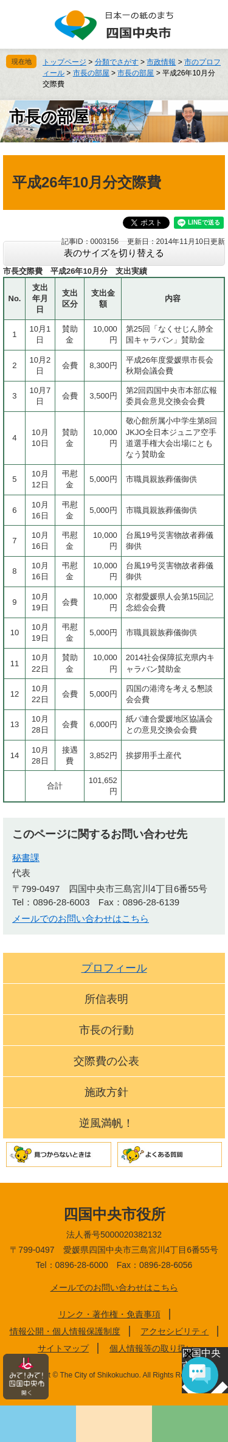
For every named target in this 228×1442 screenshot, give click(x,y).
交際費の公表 (106, 1061)
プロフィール (114, 968)
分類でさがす (117, 62)
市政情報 (161, 62)
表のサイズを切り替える (114, 253)
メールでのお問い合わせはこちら (80, 918)
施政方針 (106, 1092)
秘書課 (26, 857)
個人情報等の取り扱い (152, 1348)
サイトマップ (63, 1348)
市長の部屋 (91, 73)
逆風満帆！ (106, 1123)
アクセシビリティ (174, 1331)
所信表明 (106, 999)
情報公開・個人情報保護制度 (65, 1331)
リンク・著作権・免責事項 (109, 1314)
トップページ (64, 62)
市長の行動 (106, 1030)
